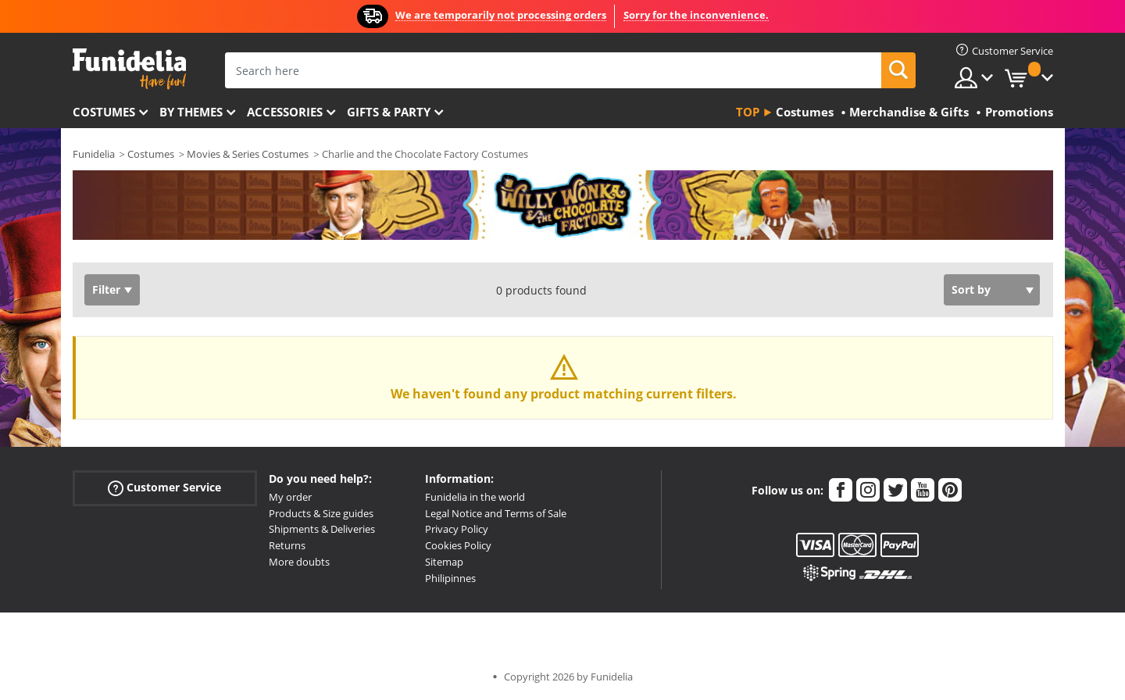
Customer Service (164, 488)
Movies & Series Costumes (248, 154)
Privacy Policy (456, 529)
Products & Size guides (321, 513)
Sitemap (444, 562)
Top (747, 112)
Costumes (104, 112)
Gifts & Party (388, 112)
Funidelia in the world (475, 497)
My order (290, 497)
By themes (191, 112)
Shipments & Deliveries (322, 529)
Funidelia (94, 154)
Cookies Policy (458, 545)
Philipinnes (450, 578)
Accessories (285, 112)
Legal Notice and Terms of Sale (495, 513)
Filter (106, 289)
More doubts (299, 562)
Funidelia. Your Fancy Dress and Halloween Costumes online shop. (129, 69)
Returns (287, 545)
